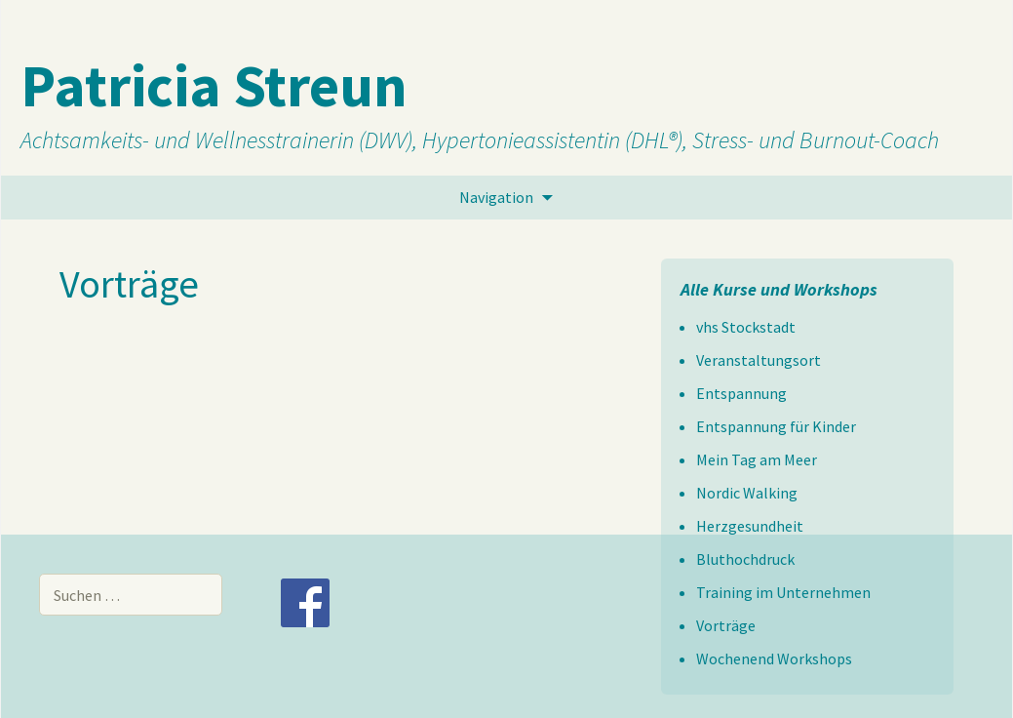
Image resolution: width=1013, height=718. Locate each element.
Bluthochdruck (745, 559)
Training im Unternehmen (783, 592)
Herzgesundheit (749, 526)
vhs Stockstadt (746, 327)
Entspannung (741, 393)
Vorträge (726, 625)
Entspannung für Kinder (776, 426)
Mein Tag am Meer (756, 459)
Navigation (496, 197)
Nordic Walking (747, 492)
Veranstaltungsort (758, 360)
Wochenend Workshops (774, 658)
